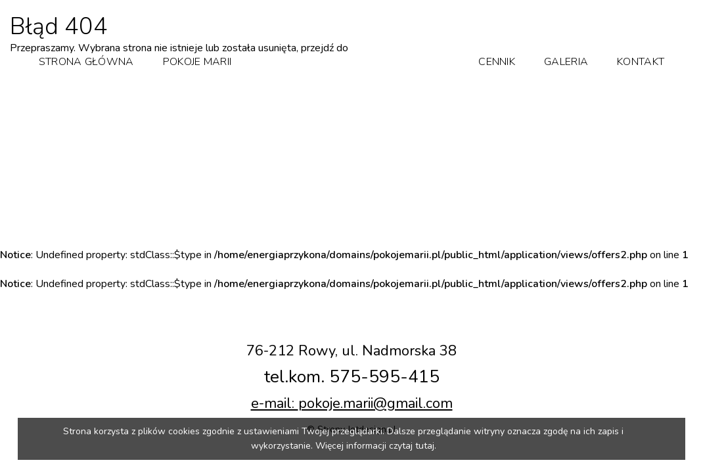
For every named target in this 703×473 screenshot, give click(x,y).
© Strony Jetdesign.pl (351, 411)
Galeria (566, 62)
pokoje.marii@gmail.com (375, 385)
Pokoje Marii (197, 62)
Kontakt (640, 62)
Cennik (496, 62)
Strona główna (86, 62)
